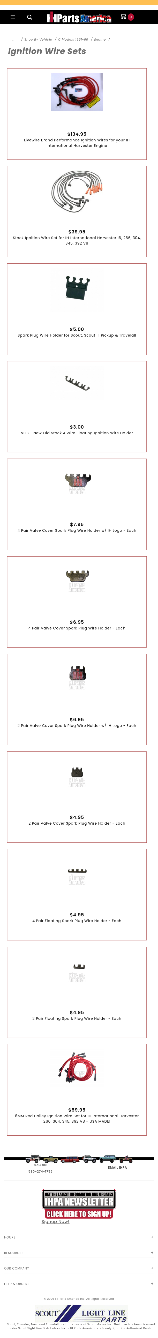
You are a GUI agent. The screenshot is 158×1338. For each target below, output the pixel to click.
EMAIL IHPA (117, 1167)
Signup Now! (79, 1207)
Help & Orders (16, 1284)
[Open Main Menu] (12, 17)
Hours (10, 1237)
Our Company (16, 1268)
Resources (14, 1253)
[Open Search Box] (29, 17)
